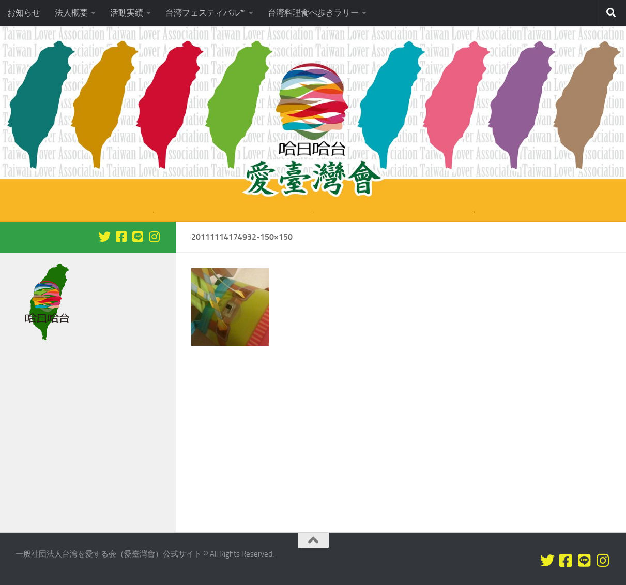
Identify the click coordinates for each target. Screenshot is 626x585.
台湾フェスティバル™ (205, 13)
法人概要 (71, 13)
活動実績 (126, 13)
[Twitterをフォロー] (104, 236)
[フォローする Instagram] (154, 236)
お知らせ (23, 13)
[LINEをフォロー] (137, 236)
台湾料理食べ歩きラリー (313, 13)
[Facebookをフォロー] (121, 236)
